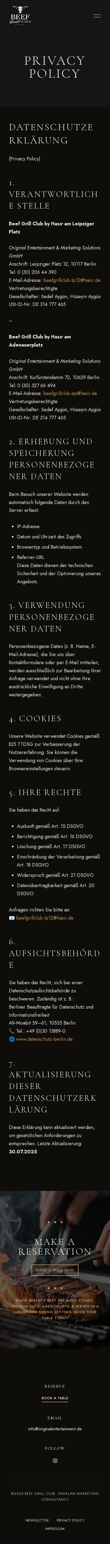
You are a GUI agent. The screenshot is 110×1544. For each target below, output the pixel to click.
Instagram (55, 1461)
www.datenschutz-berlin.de (44, 1039)
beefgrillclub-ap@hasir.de (70, 393)
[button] (54, 1270)
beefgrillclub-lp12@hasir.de (72, 280)
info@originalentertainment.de (55, 1429)
